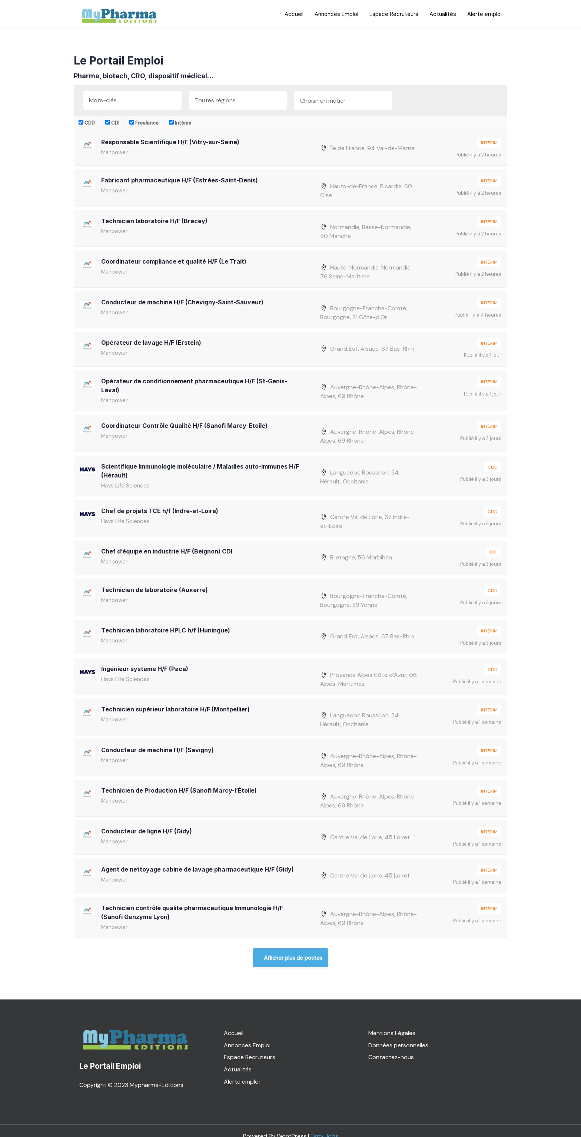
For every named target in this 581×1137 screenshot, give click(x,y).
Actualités (442, 14)
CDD (87, 123)
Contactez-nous (391, 1046)
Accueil (294, 14)
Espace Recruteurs (393, 14)
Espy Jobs (324, 1125)
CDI (112, 123)
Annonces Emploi (336, 14)
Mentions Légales (391, 1022)
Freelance (144, 123)
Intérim (180, 123)
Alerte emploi (484, 14)
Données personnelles (398, 1034)
